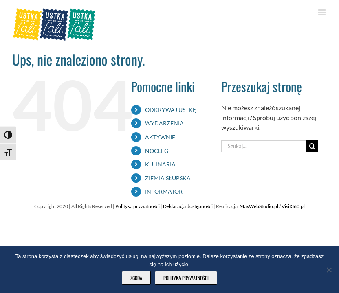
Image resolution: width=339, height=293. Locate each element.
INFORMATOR (164, 191)
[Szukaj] (312, 146)
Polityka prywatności (138, 206)
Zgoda (136, 277)
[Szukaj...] (263, 146)
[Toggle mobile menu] (322, 12)
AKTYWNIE (160, 136)
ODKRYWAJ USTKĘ (170, 109)
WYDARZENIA (164, 123)
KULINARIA (160, 164)
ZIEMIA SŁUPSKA (168, 178)
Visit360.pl (293, 206)
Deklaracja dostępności (188, 206)
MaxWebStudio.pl (259, 206)
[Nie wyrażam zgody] (329, 270)
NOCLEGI (157, 150)
